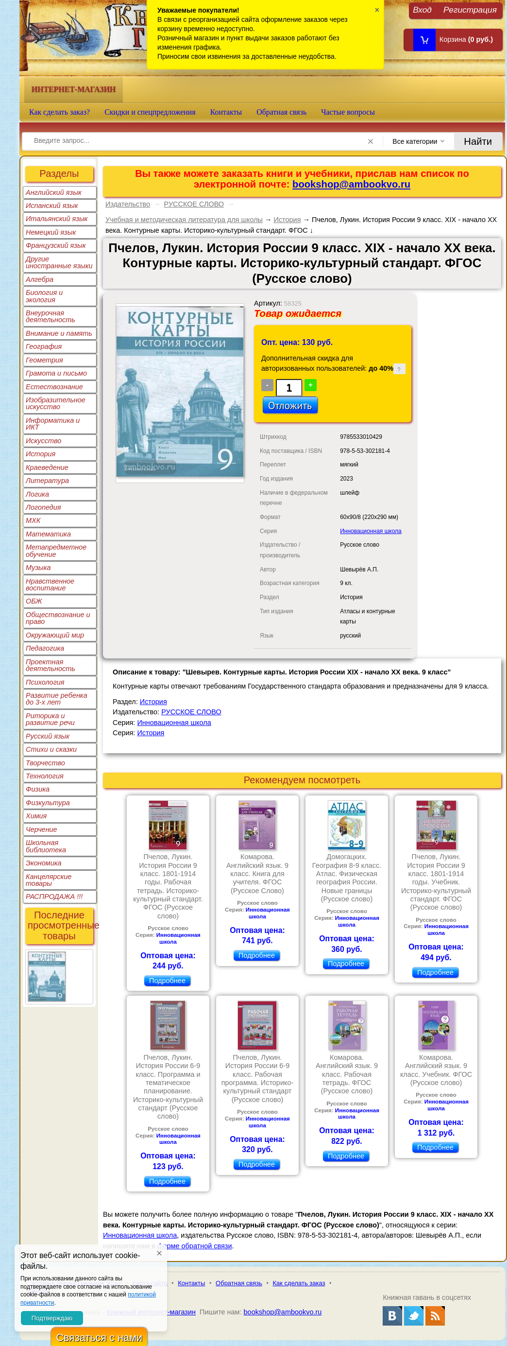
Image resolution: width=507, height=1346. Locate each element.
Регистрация (470, 9)
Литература (47, 480)
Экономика (44, 863)
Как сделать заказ (299, 1283)
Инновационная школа (371, 531)
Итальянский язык (56, 219)
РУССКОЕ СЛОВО (194, 204)
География (44, 346)
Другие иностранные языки (59, 262)
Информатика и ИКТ (53, 423)
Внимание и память (59, 333)
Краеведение (47, 467)
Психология (45, 682)
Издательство (127, 204)
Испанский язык (52, 205)
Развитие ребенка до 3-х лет (56, 698)
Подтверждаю (52, 1318)
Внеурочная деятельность (50, 316)
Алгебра (39, 279)
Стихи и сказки (51, 749)
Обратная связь (281, 112)
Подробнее (167, 980)
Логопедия (43, 507)
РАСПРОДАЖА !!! (54, 896)
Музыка (38, 567)
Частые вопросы (348, 112)
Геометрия (44, 360)
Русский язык (47, 736)
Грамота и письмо (56, 373)
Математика (48, 534)
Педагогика (45, 648)
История (40, 454)
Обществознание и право (58, 618)
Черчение (41, 829)
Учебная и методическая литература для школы (184, 220)
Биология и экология (44, 296)
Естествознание (54, 387)
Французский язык (55, 245)
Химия (36, 816)
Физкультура (48, 803)
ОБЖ (34, 601)
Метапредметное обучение (56, 550)
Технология (45, 776)
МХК (33, 520)
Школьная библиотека (46, 846)
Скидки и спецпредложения (150, 112)
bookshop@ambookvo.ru (351, 184)
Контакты (226, 112)
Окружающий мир (55, 635)
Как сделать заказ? (59, 112)
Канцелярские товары (48, 880)
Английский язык (54, 192)
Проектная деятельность (50, 665)
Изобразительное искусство (55, 403)
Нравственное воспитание (50, 584)
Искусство (43, 441)
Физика (38, 789)
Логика (37, 494)
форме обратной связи (194, 1246)
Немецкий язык (51, 232)
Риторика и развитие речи (50, 719)
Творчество (45, 763)
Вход (422, 9)
